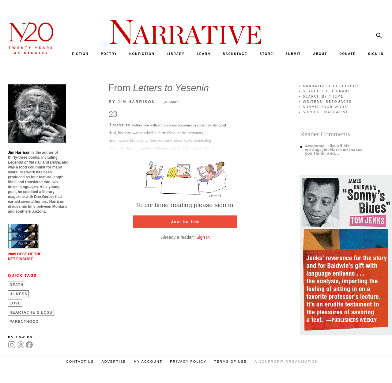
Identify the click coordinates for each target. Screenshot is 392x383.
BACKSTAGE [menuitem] (235, 54)
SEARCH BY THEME (323, 97)
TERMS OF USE (230, 361)
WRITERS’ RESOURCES (327, 102)
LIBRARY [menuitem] (175, 54)
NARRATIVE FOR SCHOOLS (331, 86)
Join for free (185, 221)
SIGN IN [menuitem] (376, 54)
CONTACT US (80, 361)
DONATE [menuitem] (347, 54)
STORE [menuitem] (266, 54)
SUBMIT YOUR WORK (325, 107)
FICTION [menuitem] (80, 54)
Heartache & (30, 312)
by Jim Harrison (132, 102)
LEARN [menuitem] (203, 54)
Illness (18, 294)
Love (15, 303)
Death (16, 285)
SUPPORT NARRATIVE (326, 112)
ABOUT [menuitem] (320, 54)
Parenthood (24, 321)
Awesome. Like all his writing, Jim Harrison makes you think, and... (334, 150)
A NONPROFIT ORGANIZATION (286, 361)
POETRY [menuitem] (109, 54)
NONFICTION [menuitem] (141, 54)
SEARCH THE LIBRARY (326, 91)
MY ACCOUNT (148, 361)
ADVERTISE (113, 361)
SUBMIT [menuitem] (293, 54)
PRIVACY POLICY (188, 361)
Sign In (203, 237)
